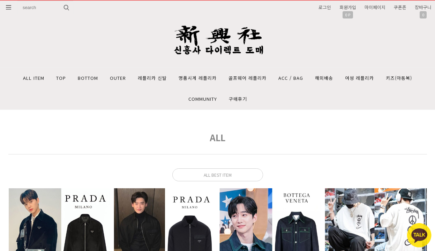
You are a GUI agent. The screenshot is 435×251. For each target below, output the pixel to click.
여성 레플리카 (359, 78)
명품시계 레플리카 (198, 78)
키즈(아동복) (399, 78)
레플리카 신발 (152, 78)
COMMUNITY (202, 99)
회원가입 (347, 7)
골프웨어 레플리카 (247, 78)
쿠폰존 (400, 7)
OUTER (118, 78)
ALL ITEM (33, 78)
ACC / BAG (290, 78)
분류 (8, 7)
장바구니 (423, 7)
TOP (61, 78)
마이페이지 (375, 7)
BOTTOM (88, 78)
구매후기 (238, 99)
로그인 (324, 7)
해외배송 (324, 78)
